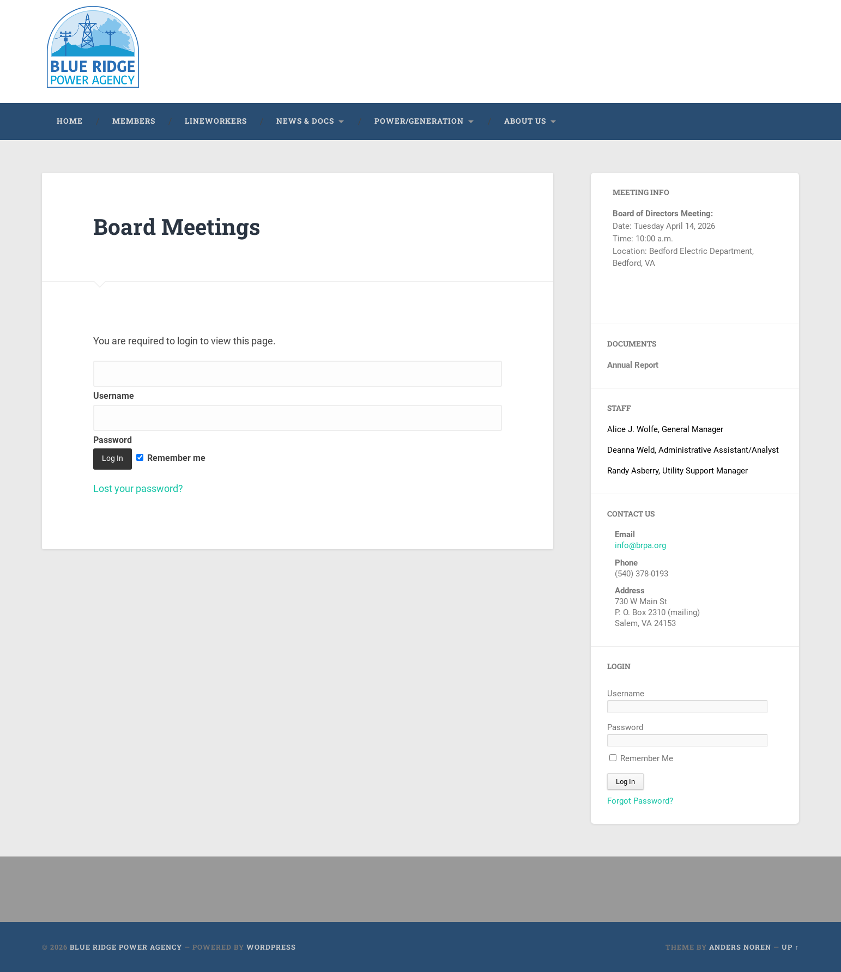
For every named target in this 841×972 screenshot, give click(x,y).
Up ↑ (790, 946)
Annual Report (632, 364)
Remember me (170, 457)
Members (133, 120)
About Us (525, 120)
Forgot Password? (640, 800)
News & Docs (305, 120)
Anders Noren (740, 946)
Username (625, 693)
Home (70, 120)
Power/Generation (419, 120)
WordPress (271, 946)
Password (625, 727)
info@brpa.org (640, 545)
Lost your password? (138, 488)
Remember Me (641, 758)
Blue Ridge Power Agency (126, 946)
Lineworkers (216, 120)
